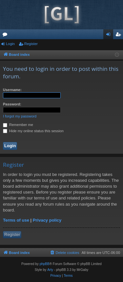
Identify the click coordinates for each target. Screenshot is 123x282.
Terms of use (16, 220)
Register (31, 44)
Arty (50, 270)
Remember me (18, 125)
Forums (6, 35)
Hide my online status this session (33, 131)
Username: (12, 90)
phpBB (45, 264)
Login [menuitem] (109, 35)
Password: (12, 104)
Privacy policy (47, 220)
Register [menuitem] (119, 35)
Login (10, 44)
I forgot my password (19, 116)
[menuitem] (64, 252)
